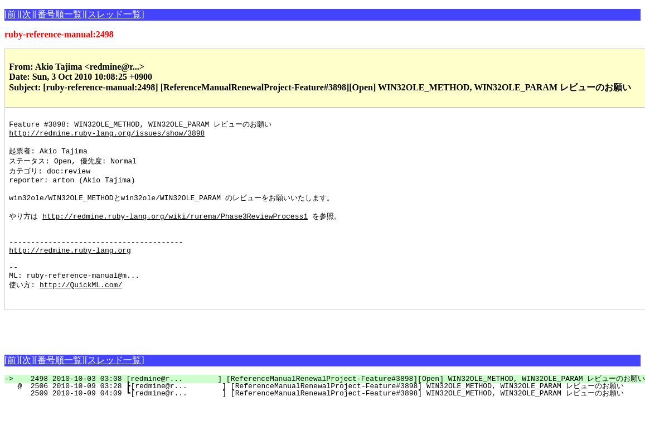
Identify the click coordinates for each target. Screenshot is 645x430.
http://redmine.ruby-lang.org (69, 268)
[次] (27, 14)
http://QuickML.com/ (81, 308)
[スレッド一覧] (114, 14)
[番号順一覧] (59, 14)
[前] (12, 14)
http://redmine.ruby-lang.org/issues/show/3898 (107, 135)
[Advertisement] (134, 352)
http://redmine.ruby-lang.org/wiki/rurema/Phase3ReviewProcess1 (175, 228)
